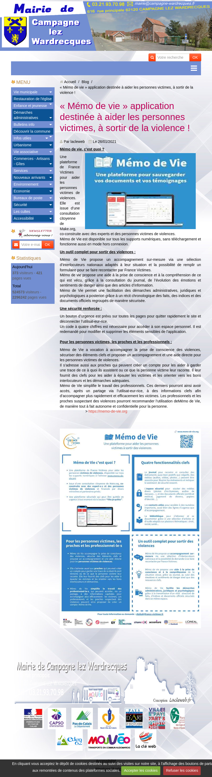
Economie (22, 191)
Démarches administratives (26, 115)
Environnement (26, 184)
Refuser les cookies (182, 770)
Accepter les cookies (140, 770)
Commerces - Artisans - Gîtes (32, 161)
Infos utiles (22, 138)
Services (21, 171)
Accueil (70, 82)
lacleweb (78, 141)
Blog (85, 82)
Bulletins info (24, 124)
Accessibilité (24, 218)
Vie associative (26, 152)
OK (195, 57)
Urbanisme (22, 145)
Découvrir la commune (32, 131)
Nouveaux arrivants (29, 177)
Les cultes (22, 211)
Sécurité (20, 205)
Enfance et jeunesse (30, 106)
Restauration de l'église (33, 99)
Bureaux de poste (28, 198)
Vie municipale (26, 92)
